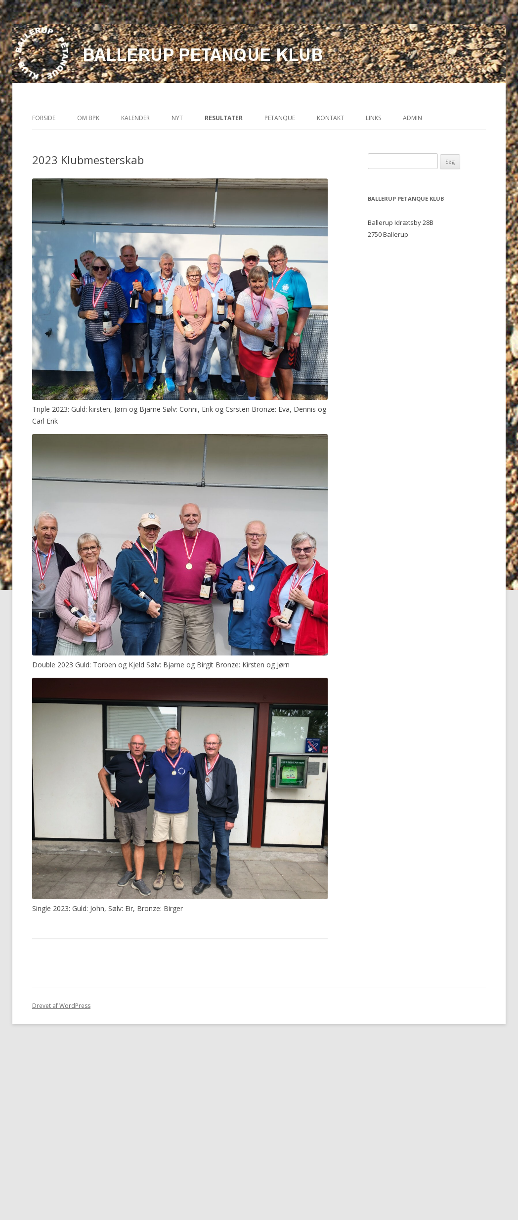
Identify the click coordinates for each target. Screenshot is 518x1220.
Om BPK (88, 118)
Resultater (224, 118)
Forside (43, 118)
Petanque (279, 118)
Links (373, 118)
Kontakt (330, 118)
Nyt (177, 118)
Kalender (135, 118)
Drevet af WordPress (61, 1006)
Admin (412, 118)
